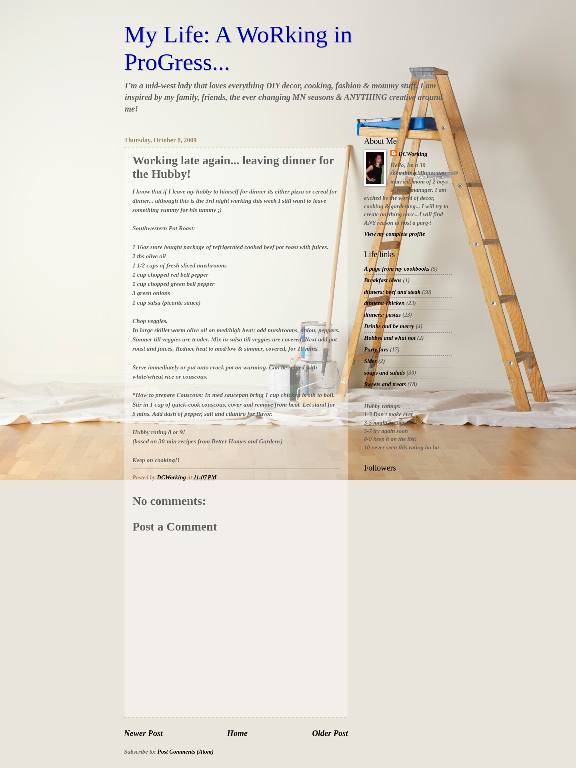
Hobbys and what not (390, 338)
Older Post (330, 733)
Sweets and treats (385, 384)
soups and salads (384, 372)
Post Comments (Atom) (185, 751)
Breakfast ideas (383, 280)
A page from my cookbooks (397, 268)
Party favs (376, 349)
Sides (370, 361)
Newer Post (143, 733)
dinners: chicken (384, 303)
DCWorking (413, 154)
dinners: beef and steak (392, 292)
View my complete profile (394, 234)
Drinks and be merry (389, 326)
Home (237, 733)
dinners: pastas (382, 314)
